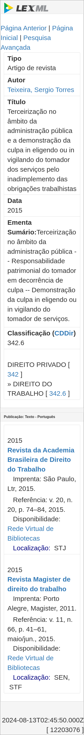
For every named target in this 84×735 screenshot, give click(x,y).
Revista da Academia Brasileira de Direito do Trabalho (40, 459)
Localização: (31, 548)
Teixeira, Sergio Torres (40, 89)
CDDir (63, 333)
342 (13, 374)
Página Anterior (24, 28)
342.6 (57, 393)
